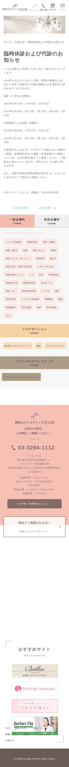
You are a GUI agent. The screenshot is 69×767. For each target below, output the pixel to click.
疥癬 (25, 250)
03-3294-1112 (36, 447)
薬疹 (57, 291)
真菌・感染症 (12, 250)
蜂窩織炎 (49, 299)
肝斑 (41, 275)
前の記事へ (22, 207)
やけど (9, 315)
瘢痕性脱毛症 (29, 283)
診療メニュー (12, 734)
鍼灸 (38, 346)
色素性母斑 (15, 275)
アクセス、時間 (42, 734)
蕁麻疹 (54, 250)
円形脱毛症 (54, 275)
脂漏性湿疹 (32, 242)
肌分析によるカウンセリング (18, 346)
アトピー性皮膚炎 (14, 242)
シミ (31, 275)
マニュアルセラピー (55, 346)
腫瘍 (61, 299)
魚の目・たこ (47, 283)
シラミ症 (45, 291)
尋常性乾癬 (51, 307)
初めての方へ (21, 728)
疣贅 (11, 291)
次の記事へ (46, 207)
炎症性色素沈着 (29, 291)
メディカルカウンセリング (21, 377)
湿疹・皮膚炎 (49, 242)
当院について (39, 728)
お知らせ (24, 192)
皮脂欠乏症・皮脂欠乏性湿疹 (19, 266)
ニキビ (46, 266)
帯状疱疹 (40, 258)
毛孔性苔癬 (26, 307)
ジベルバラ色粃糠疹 (30, 299)
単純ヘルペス (18, 258)
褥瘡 (39, 250)
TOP (8, 728)
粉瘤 (39, 307)
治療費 (27, 734)
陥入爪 (53, 258)
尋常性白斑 (11, 299)
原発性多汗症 (12, 283)
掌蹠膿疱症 (11, 307)
